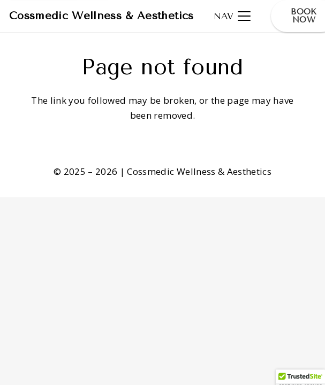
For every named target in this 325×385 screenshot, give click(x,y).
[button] (232, 16)
